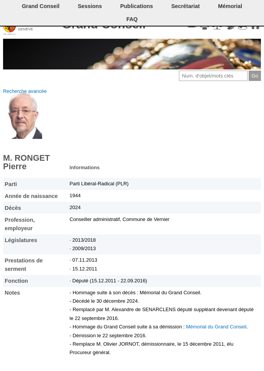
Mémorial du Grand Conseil (216, 327)
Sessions (90, 6)
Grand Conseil (40, 6)
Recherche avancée (25, 91)
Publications (136, 6)
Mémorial (230, 6)
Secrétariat (185, 6)
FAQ (132, 19)
